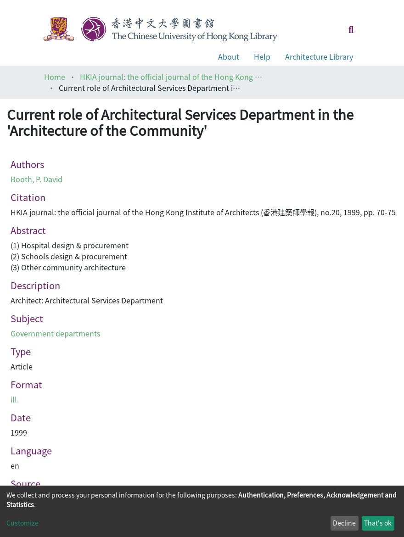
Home (54, 76)
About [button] (228, 56)
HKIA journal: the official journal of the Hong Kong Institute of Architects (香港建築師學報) (172, 76)
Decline (344, 522)
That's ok (378, 522)
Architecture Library (319, 56)
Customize (22, 522)
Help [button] (262, 56)
